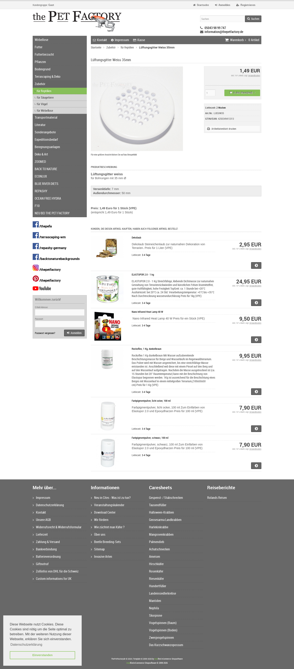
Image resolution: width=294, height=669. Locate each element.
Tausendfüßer (157, 505)
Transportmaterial (46, 117)
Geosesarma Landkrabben (165, 519)
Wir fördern (99, 519)
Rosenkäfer (156, 571)
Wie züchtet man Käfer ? (108, 527)
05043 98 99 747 (215, 28)
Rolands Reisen (217, 497)
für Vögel (42, 104)
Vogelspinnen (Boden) (163, 630)
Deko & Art (41, 154)
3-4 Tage (146, 254)
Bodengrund (42, 69)
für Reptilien (44, 91)
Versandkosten (254, 75)
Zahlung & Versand (46, 542)
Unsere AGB (42, 519)
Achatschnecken (159, 549)
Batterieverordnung (47, 556)
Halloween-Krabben (161, 512)
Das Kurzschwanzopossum (166, 645)
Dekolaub (136, 237)
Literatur (40, 125)
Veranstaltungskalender (107, 505)
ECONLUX (41, 176)
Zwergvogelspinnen (161, 637)
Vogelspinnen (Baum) (163, 623)
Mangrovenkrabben (161, 534)
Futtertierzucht (44, 54)
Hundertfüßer (157, 586)
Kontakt (100, 40)
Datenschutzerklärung (48, 505)
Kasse (139, 40)
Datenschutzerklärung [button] (26, 644)
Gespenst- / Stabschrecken (166, 497)
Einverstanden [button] (42, 655)
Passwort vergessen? (45, 333)
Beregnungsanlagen (47, 147)
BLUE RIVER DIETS (46, 183)
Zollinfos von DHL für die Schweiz (56, 571)
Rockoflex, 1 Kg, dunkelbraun (146, 349)
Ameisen (154, 556)
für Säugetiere (45, 97)
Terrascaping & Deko (47, 76)
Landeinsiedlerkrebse (162, 593)
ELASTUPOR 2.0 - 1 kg (143, 274)
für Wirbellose (45, 110)
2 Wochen (221, 107)
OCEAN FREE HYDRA (48, 198)
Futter (38, 47)
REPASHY (41, 191)
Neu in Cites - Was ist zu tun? (111, 497)
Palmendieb (156, 542)
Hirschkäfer (156, 564)
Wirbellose (41, 39)
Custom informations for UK (52, 578)
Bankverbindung (45, 549)
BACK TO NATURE (46, 169)
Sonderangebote (45, 132)
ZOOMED (40, 161)
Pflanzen (40, 62)
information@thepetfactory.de (224, 31)
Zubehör (40, 84)
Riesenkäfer (156, 578)
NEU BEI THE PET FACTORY (52, 213)
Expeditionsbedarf (46, 139)
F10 (37, 206)
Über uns (98, 534)
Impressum (120, 40)
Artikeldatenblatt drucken (224, 128)
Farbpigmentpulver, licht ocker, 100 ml (151, 401)
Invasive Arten (101, 556)
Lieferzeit (40, 534)
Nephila (154, 608)
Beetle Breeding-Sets (106, 542)
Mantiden (155, 600)
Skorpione (155, 615)
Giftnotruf (41, 564)
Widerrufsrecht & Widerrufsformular (57, 527)
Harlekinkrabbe (158, 527)
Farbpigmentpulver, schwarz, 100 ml (150, 438)
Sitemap (98, 549)
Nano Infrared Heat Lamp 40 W (147, 312)
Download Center (103, 512)
